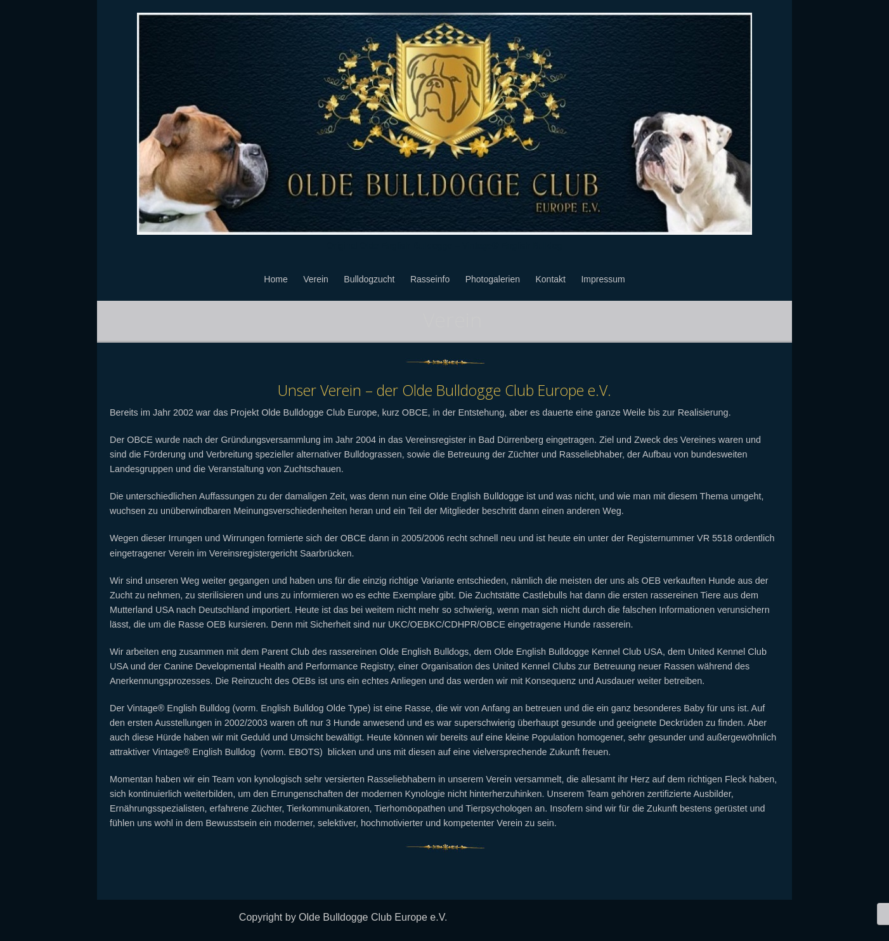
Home (275, 279)
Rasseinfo (430, 279)
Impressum (603, 279)
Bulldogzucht (369, 279)
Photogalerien (492, 279)
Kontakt (551, 279)
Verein (315, 279)
